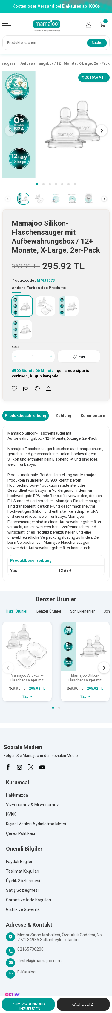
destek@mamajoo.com (39, 960)
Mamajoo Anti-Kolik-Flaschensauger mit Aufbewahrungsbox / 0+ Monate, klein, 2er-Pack (27, 678)
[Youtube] (42, 767)
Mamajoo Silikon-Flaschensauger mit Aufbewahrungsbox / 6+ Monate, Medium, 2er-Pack (85, 678)
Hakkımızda (17, 795)
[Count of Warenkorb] (103, 24)
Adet (16, 347)
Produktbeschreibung (25, 415)
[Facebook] (8, 767)
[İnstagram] (19, 767)
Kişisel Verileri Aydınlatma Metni (36, 823)
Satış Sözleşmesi (22, 890)
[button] (37, 184)
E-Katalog (26, 972)
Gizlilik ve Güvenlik (23, 909)
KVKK (11, 814)
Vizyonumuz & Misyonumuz (32, 804)
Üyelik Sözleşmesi (23, 880)
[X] (30, 767)
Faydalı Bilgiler (19, 861)
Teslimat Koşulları (22, 871)
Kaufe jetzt (83, 1004)
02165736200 (30, 949)
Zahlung (63, 415)
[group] (56, 124)
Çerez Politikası (20, 833)
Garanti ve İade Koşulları (28, 899)
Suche (97, 43)
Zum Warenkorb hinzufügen (28, 1006)
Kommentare (93, 415)
